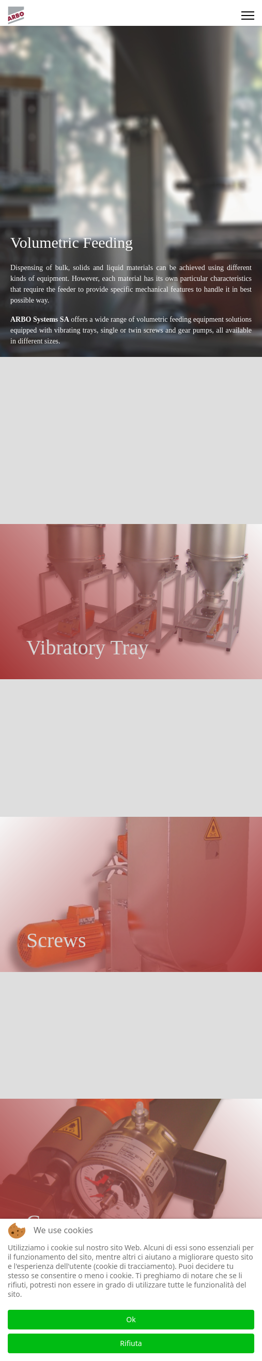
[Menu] (247, 15)
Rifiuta (131, 1343)
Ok (130, 1319)
